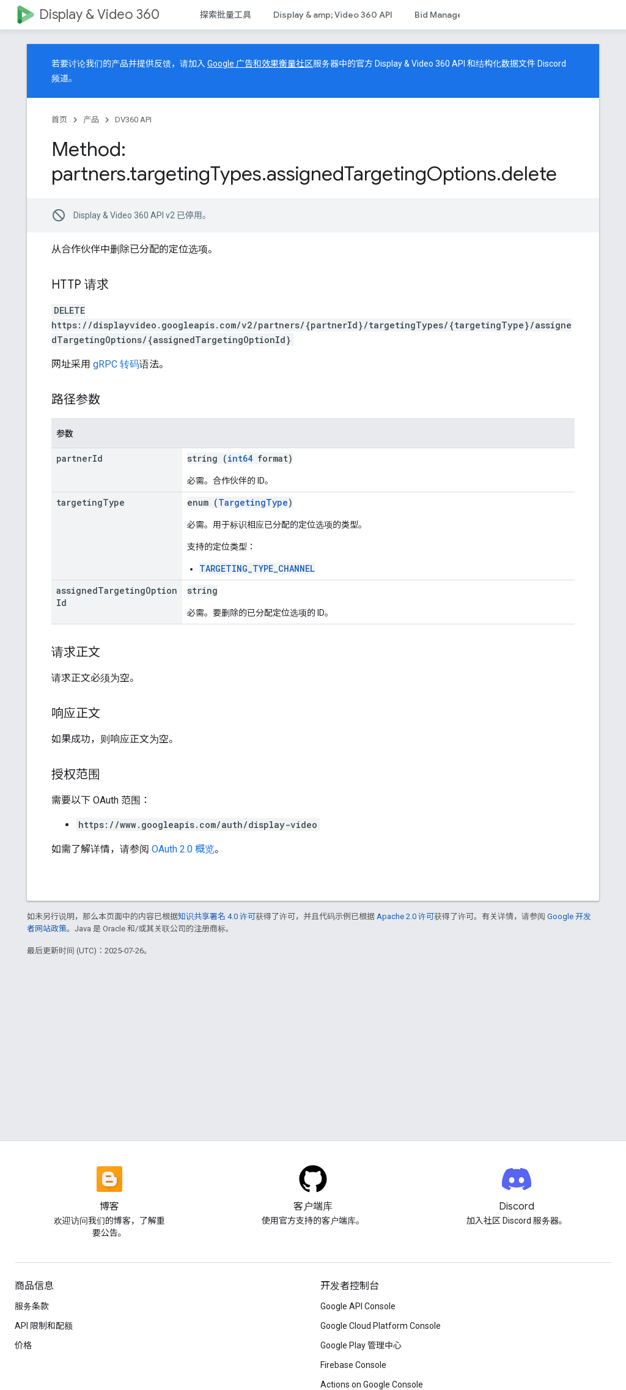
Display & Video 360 (99, 14)
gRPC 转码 (116, 364)
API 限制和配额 (44, 1326)
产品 (91, 119)
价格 (23, 1345)
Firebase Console (353, 1365)
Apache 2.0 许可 (405, 916)
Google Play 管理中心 (361, 1345)
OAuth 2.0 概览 (183, 849)
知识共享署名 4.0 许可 (217, 916)
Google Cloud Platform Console (380, 1326)
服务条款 (32, 1306)
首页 (59, 119)
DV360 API (133, 119)
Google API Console (358, 1306)
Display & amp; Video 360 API (332, 14)
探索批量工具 (225, 14)
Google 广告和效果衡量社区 (260, 63)
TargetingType (253, 502)
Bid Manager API (448, 14)
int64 (239, 458)
